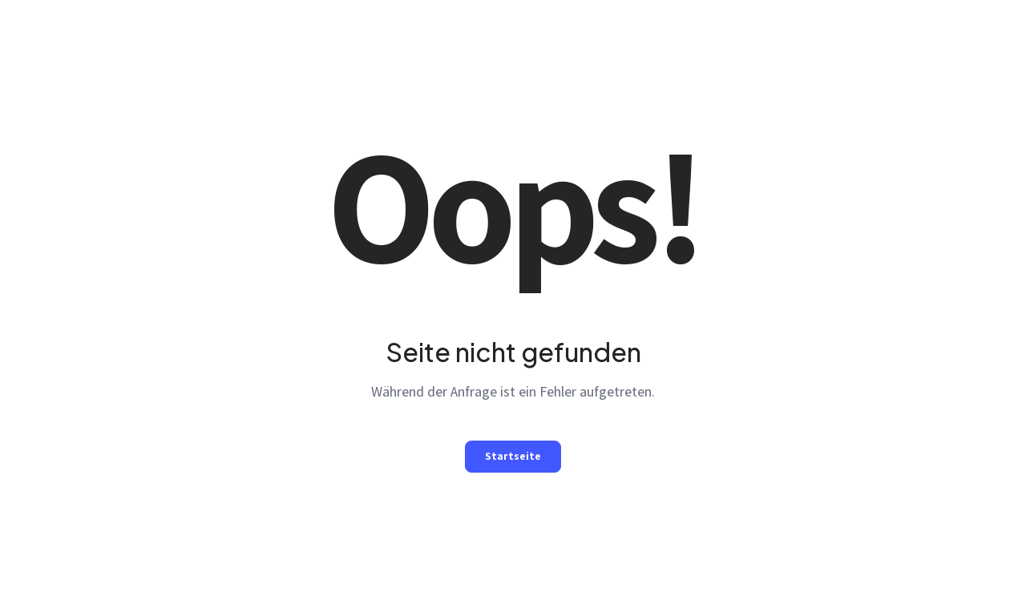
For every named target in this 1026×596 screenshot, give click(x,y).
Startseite (513, 456)
